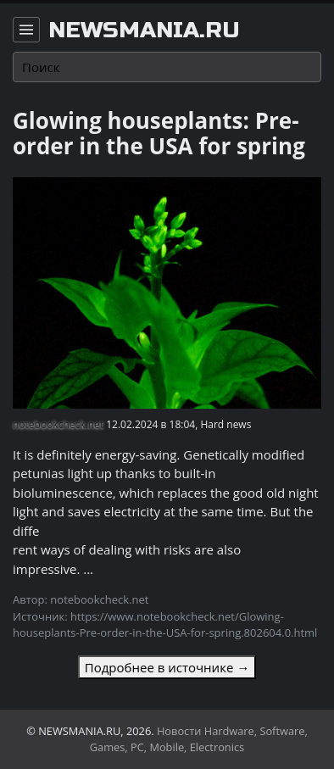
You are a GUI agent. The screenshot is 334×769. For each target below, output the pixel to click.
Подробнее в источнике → (167, 667)
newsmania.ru (144, 30)
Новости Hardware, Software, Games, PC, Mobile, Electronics (199, 739)
